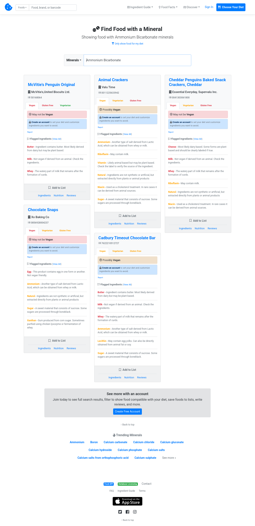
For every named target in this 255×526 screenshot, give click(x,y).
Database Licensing (128, 484)
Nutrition (59, 195)
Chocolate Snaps (43, 209)
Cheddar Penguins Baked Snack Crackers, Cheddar (197, 82)
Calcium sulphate (145, 457)
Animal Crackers (113, 79)
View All (57, 139)
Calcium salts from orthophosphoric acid (102, 457)
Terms (142, 490)
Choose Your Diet (231, 7)
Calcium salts (156, 450)
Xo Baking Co (38, 217)
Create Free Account (127, 411)
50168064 (35, 97)
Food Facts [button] (167, 7)
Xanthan (31, 320)
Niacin (101, 187)
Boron (94, 442)
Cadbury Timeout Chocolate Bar (126, 237)
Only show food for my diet (127, 43)
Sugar (30, 308)
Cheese (172, 146)
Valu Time (106, 87)
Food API (108, 484)
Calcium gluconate (172, 442)
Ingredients (44, 195)
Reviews (71, 195)
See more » (169, 457)
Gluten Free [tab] (47, 105)
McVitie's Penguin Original (51, 84)
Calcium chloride (143, 442)
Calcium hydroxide (100, 450)
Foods (21, 7)
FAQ (112, 490)
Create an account (40, 122)
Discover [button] (190, 7)
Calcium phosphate (130, 450)
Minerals (73, 60)
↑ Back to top (127, 424)
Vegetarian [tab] (65, 105)
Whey (30, 171)
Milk (29, 159)
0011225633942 (108, 92)
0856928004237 (38, 222)
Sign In (209, 7)
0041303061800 (179, 97)
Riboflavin (103, 154)
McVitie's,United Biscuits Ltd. (49, 92)
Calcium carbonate (115, 442)
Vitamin (102, 162)
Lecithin (102, 341)
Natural (31, 296)
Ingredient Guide (126, 490)
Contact (146, 483)
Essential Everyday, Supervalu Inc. (193, 92)
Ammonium (33, 284)
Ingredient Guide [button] (139, 7)
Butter (30, 146)
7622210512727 (108, 243)
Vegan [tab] (32, 105)
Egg (29, 271)
